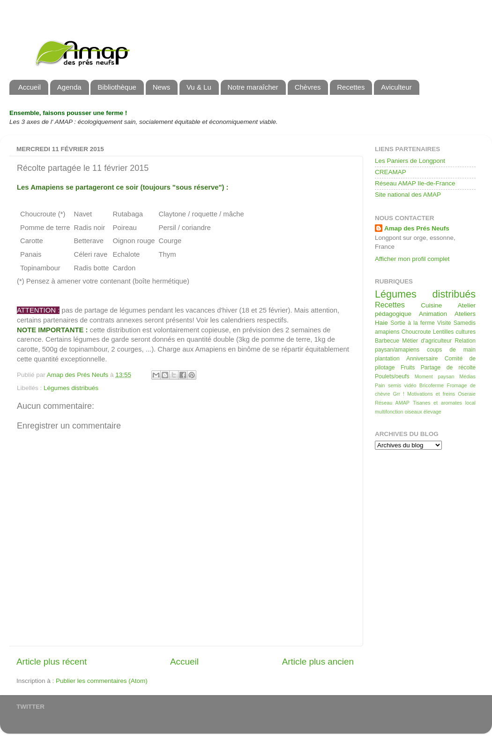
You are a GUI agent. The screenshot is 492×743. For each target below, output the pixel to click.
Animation (433, 313)
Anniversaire (422, 358)
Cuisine (431, 305)
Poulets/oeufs (392, 376)
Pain (380, 385)
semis (394, 385)
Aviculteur (396, 87)
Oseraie (467, 394)
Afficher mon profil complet (412, 258)
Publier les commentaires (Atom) (102, 680)
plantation (387, 358)
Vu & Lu (198, 87)
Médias (467, 376)
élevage (432, 411)
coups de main (451, 349)
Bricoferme (431, 385)
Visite (444, 323)
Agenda (69, 87)
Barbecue (387, 340)
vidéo (410, 385)
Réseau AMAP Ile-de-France (415, 183)
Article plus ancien (318, 661)
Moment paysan (435, 376)
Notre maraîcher (253, 87)
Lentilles (443, 332)
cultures (466, 332)
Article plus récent (51, 661)
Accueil (29, 87)
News (162, 87)
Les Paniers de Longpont (410, 160)
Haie (381, 322)
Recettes (351, 87)
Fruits (408, 367)
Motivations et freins (431, 394)
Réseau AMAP (392, 403)
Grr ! (398, 394)
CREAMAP (390, 172)
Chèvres (308, 87)
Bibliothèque (116, 87)
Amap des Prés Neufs (416, 228)
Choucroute (416, 332)
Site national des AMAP (408, 194)
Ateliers (465, 313)
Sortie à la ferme (412, 323)
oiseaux (413, 411)
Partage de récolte (448, 367)
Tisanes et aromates (437, 403)
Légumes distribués (71, 387)
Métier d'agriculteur (427, 340)
